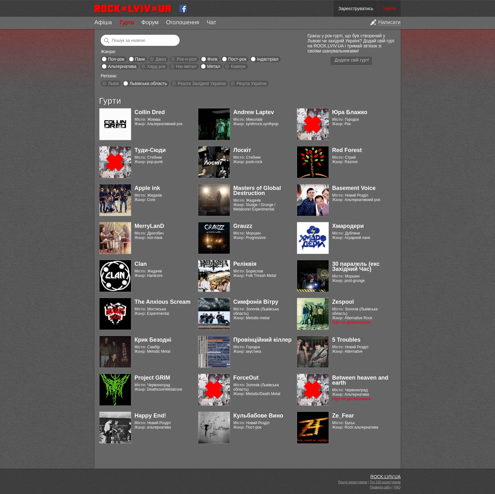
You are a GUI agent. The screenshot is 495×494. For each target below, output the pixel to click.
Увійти (389, 8)
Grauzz (242, 226)
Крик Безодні (152, 340)
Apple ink (147, 188)
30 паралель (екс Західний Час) (355, 266)
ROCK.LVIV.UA (385, 476)
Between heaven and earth (360, 380)
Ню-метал (186, 66)
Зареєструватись (355, 8)
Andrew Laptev (253, 112)
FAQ (397, 487)
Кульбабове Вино (258, 415)
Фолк (212, 59)
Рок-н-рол (187, 59)
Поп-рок (116, 59)
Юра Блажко (349, 112)
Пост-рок (237, 59)
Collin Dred (149, 112)
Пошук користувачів (352, 482)
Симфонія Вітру (255, 302)
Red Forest (347, 150)
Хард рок (156, 66)
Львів (113, 83)
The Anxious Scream (162, 302)
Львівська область (148, 83)
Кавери (238, 66)
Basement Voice (354, 188)
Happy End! (150, 415)
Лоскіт (242, 150)
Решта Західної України (201, 83)
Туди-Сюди (150, 150)
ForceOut (246, 378)
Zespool (343, 302)
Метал (213, 66)
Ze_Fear (343, 415)
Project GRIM (152, 378)
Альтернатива (122, 66)
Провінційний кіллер (262, 340)
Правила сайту (381, 487)
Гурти (126, 22)
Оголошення (182, 22)
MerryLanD (149, 226)
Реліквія (245, 264)
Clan (140, 264)
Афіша (103, 22)
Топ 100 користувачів (385, 482)
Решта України (251, 83)
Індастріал (267, 59)
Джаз (161, 59)
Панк (140, 59)
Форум (150, 22)
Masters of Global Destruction (257, 190)
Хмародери (348, 226)
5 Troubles (346, 340)
